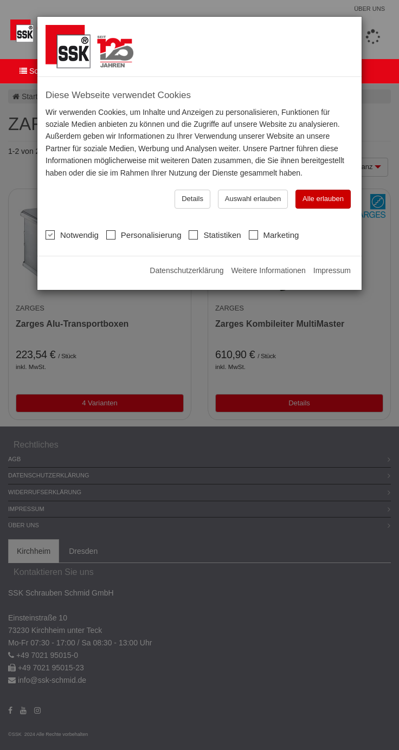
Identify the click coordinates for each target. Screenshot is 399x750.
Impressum (332, 270)
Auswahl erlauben (253, 199)
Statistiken (215, 235)
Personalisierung (144, 235)
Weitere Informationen (268, 270)
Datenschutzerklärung (186, 270)
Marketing (274, 235)
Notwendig (72, 235)
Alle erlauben (323, 199)
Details (192, 199)
